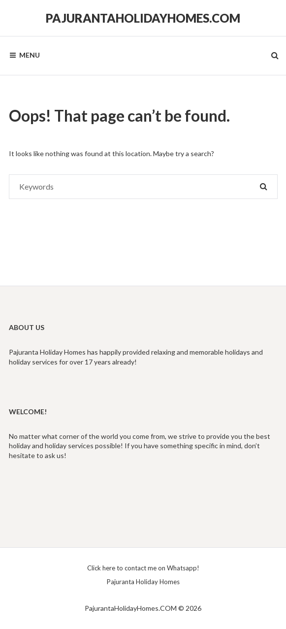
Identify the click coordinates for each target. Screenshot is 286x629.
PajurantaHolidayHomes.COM (143, 18)
